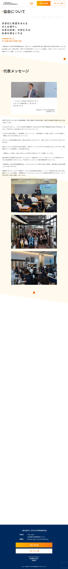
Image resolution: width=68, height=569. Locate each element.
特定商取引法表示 (34, 558)
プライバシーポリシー (34, 556)
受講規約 (34, 560)
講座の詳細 (44, 3)
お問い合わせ (58, 3)
